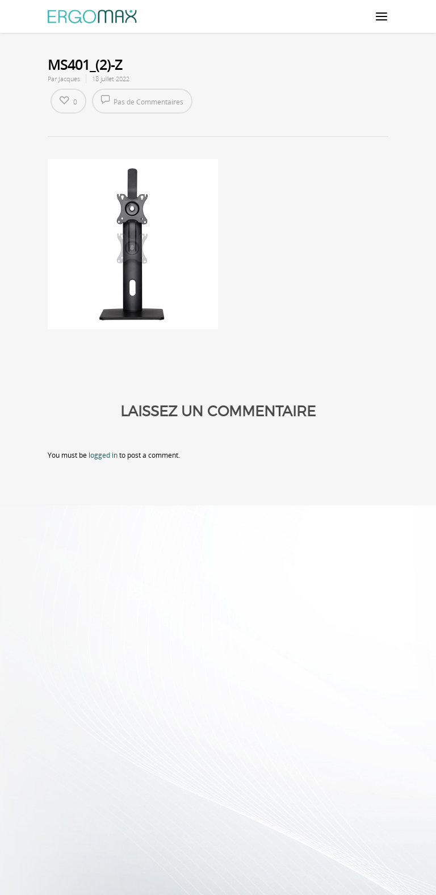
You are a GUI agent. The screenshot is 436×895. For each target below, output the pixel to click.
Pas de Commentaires (142, 101)
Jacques (69, 78)
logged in (103, 455)
